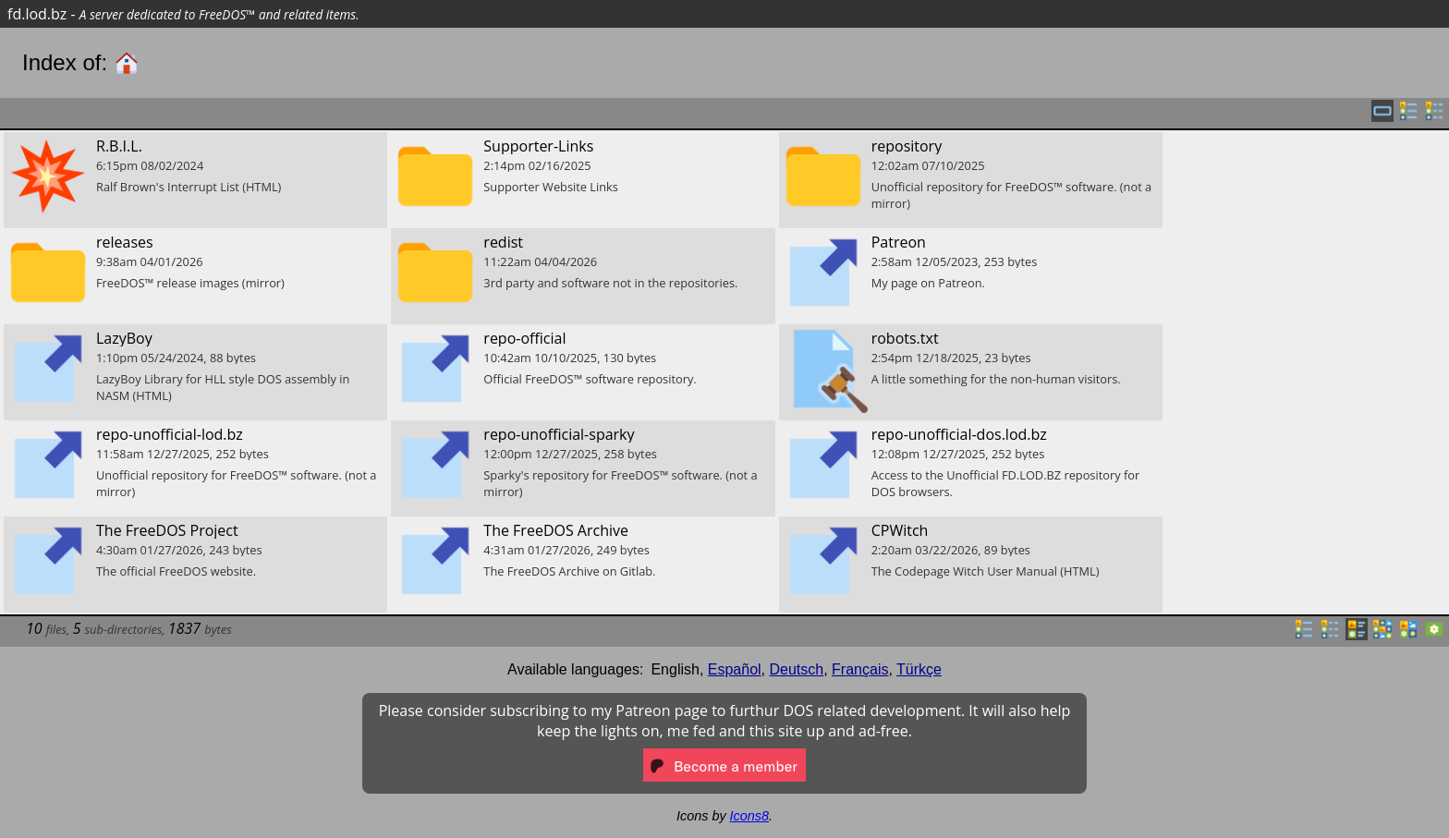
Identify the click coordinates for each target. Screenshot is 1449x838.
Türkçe (919, 669)
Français (860, 669)
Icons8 (749, 815)
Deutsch (797, 669)
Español (734, 669)
